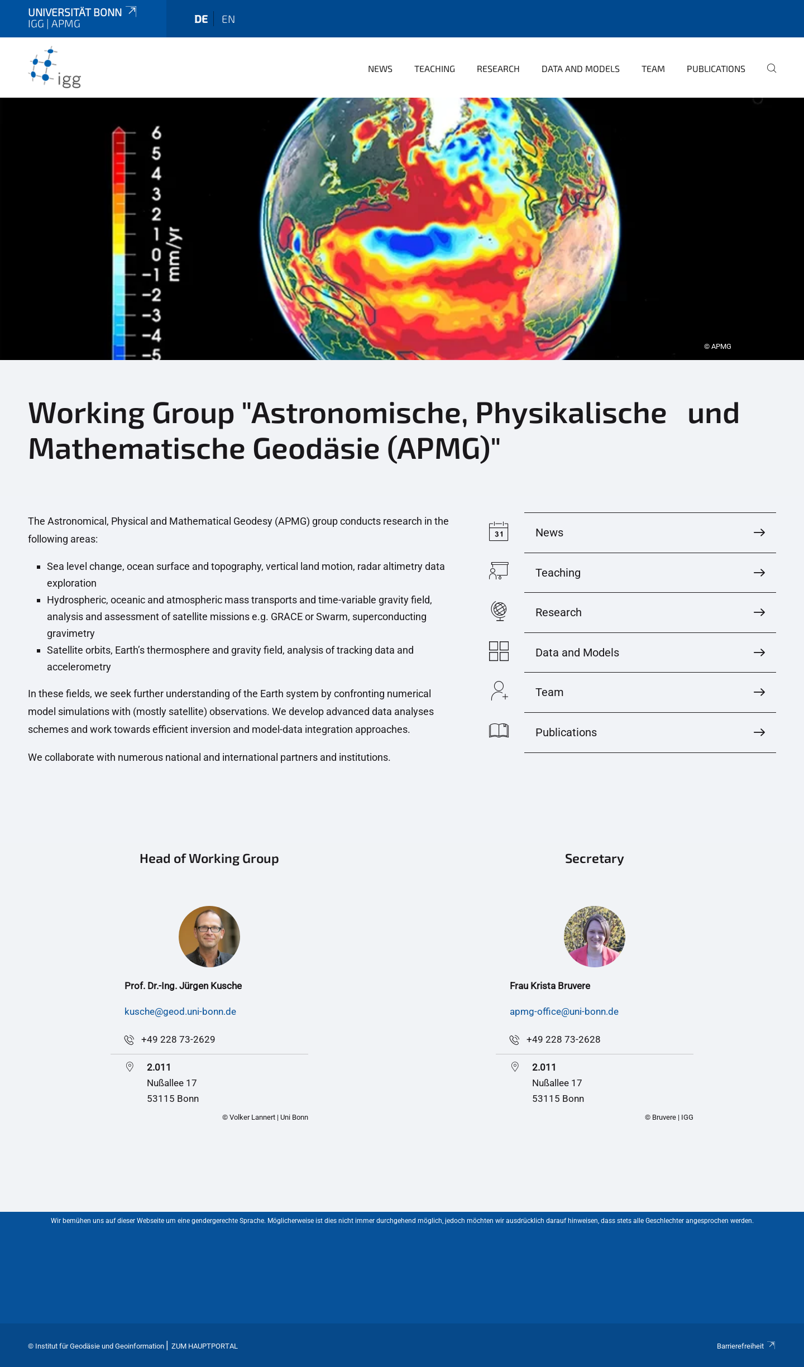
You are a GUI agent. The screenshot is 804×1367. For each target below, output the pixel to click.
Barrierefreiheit (746, 1346)
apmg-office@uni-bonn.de (564, 1011)
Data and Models (581, 68)
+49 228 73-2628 (564, 1039)
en (228, 18)
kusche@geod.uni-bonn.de (180, 1011)
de (201, 18)
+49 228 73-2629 (178, 1039)
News (380, 68)
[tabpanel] (402, 229)
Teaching (434, 68)
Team (653, 68)
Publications (716, 68)
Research (498, 68)
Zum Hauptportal (204, 1346)
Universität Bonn (83, 12)
